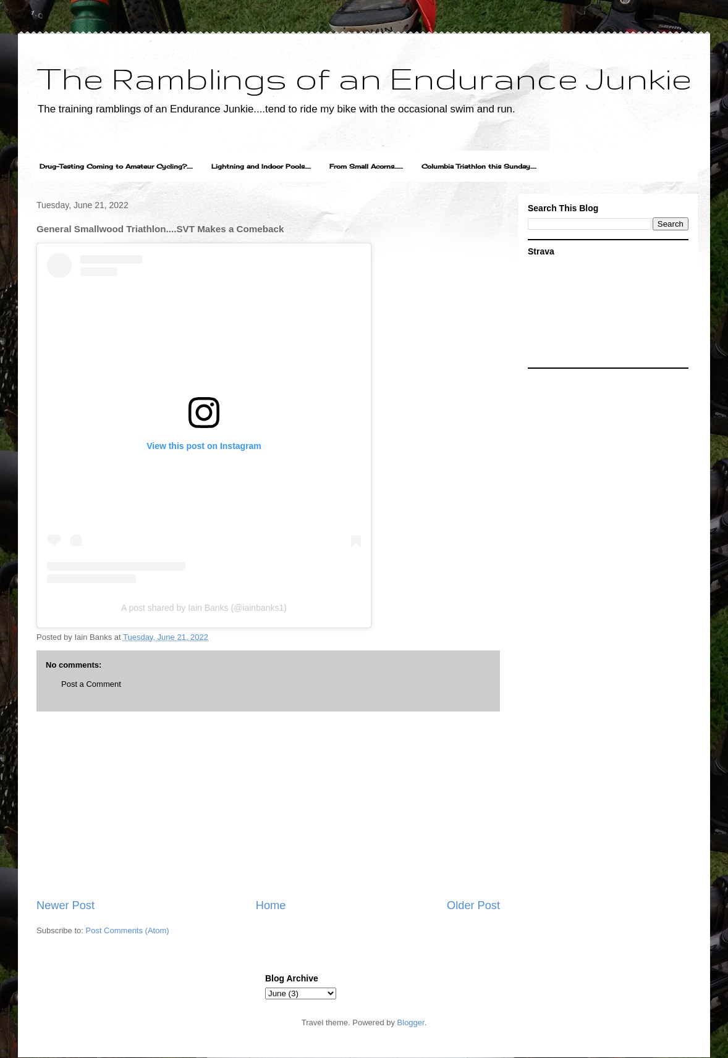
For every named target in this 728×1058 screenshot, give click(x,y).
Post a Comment (91, 684)
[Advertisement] (268, 805)
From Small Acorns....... (366, 166)
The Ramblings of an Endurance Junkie (364, 78)
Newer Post (65, 905)
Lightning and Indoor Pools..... (261, 166)
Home (271, 905)
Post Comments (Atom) (127, 930)
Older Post (473, 905)
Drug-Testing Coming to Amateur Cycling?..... (116, 166)
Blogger (411, 1022)
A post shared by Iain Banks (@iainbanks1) (204, 608)
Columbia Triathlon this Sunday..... (478, 166)
